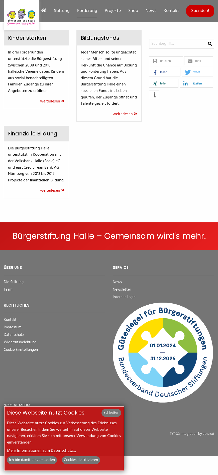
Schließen (111, 413)
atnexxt (208, 453)
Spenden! (200, 10)
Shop (133, 10)
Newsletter (122, 309)
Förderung (87, 10)
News (151, 10)
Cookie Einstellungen (21, 369)
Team (8, 309)
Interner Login (124, 316)
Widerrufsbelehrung (20, 361)
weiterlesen (52, 101)
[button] (166, 61)
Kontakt (171, 10)
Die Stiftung (14, 301)
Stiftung (62, 10)
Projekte (113, 10)
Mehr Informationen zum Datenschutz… (41, 451)
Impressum (12, 346)
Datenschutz (14, 354)
